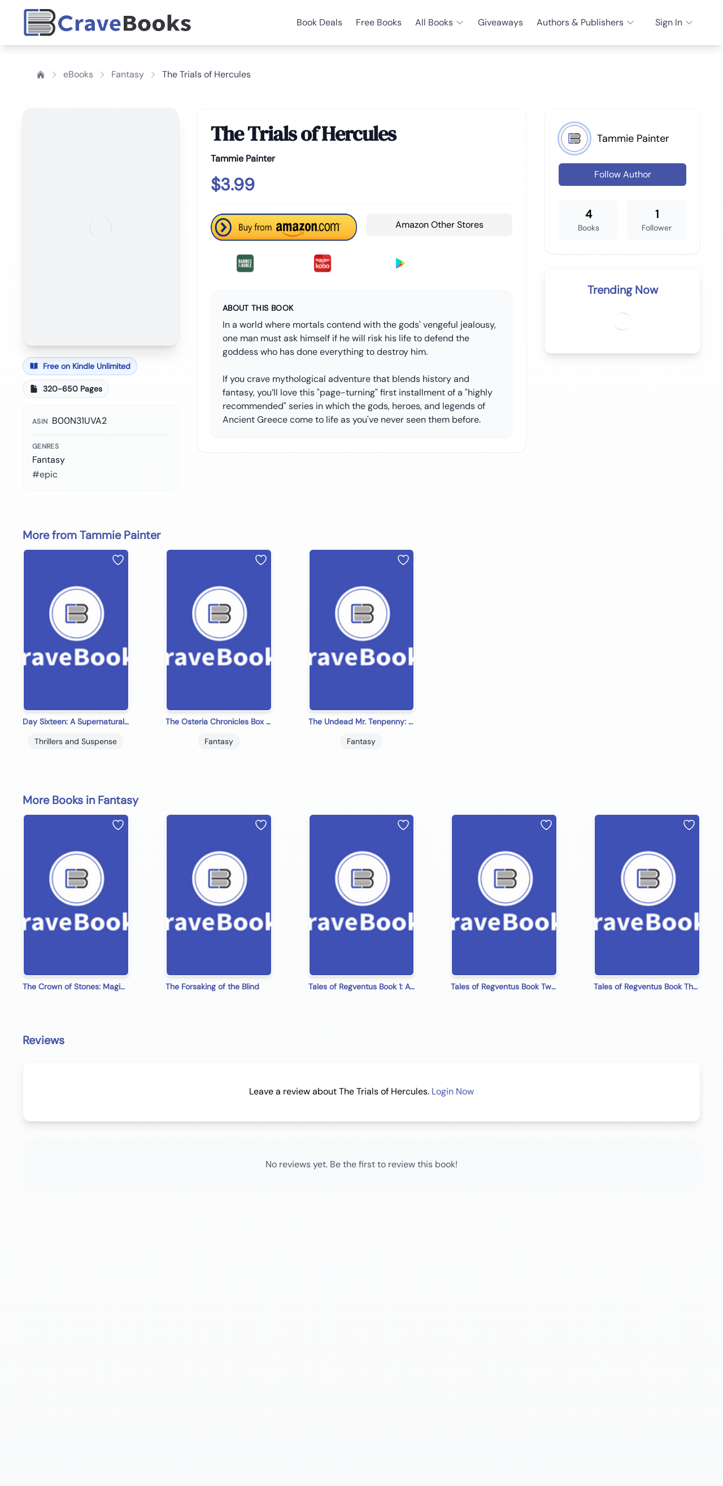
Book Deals (319, 22)
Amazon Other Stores (439, 225)
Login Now (453, 1091)
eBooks (78, 74)
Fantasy (127, 74)
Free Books (379, 22)
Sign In (674, 22)
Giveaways (500, 22)
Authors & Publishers (586, 22)
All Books (439, 22)
